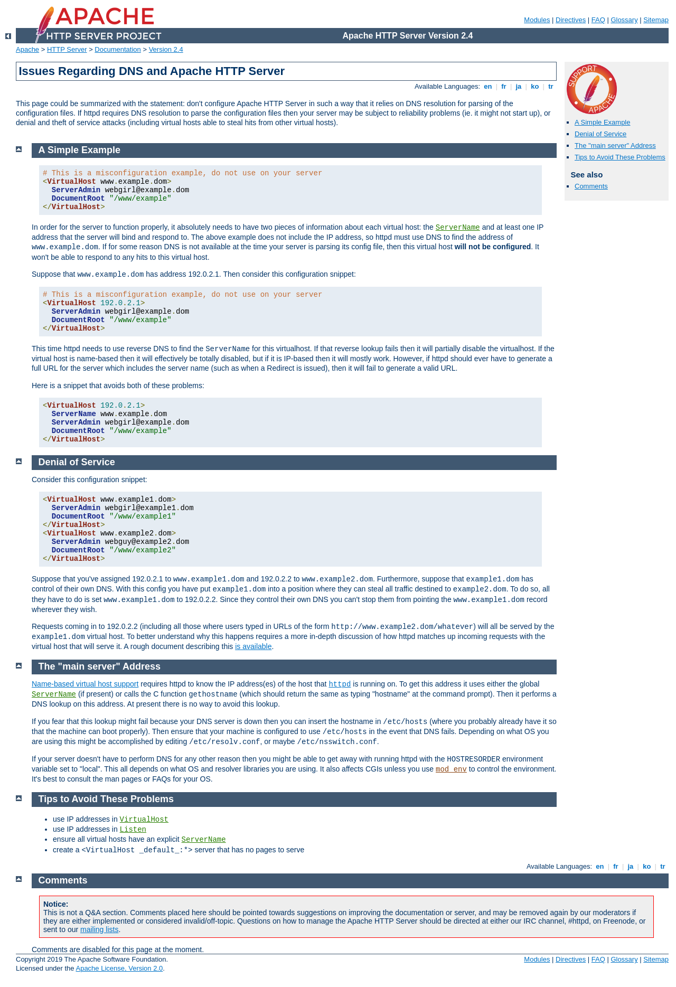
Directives (571, 20)
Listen (133, 829)
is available (253, 646)
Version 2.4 (166, 49)
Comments (591, 186)
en (488, 86)
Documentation (117, 49)
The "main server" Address (615, 145)
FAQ (598, 20)
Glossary (624, 20)
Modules (537, 20)
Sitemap (656, 20)
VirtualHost (144, 819)
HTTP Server (67, 49)
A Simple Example (603, 122)
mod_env (451, 769)
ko (535, 86)
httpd (339, 684)
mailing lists (99, 929)
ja (518, 86)
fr (504, 86)
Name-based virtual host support (85, 684)
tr (551, 86)
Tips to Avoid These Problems (620, 157)
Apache (27, 49)
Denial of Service (600, 134)
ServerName (458, 227)
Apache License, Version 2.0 (119, 968)
